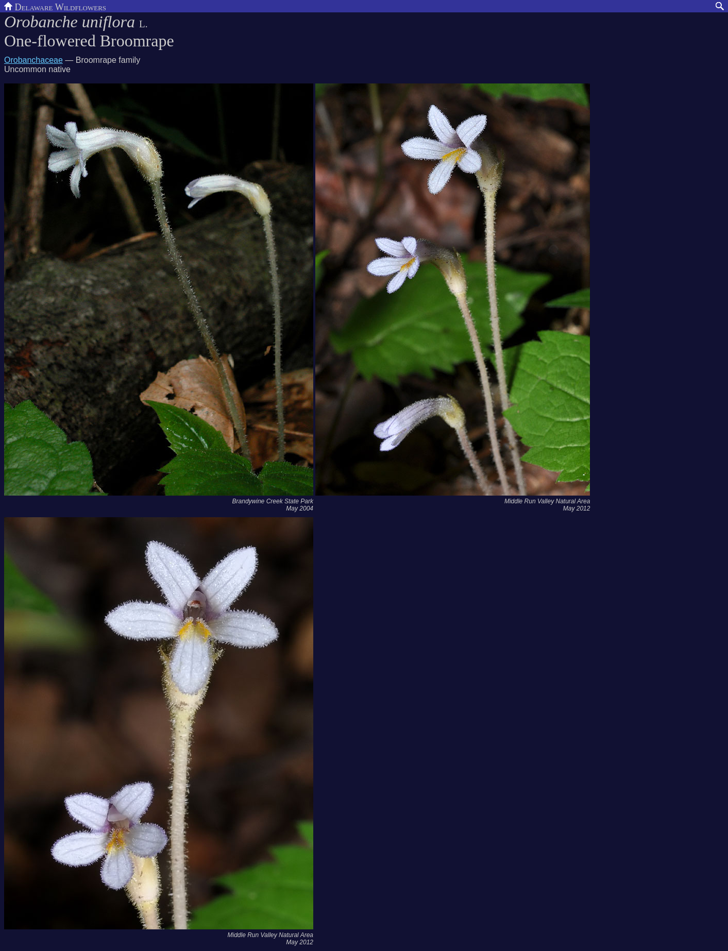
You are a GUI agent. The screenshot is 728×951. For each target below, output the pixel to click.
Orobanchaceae (33, 60)
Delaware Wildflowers (55, 6)
